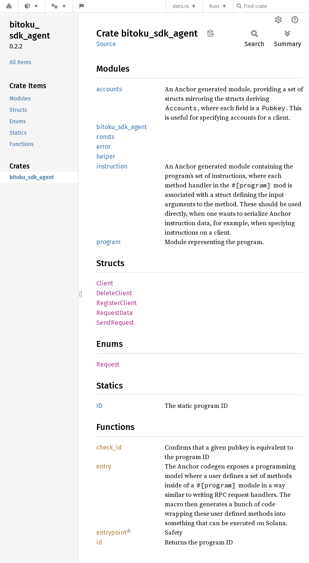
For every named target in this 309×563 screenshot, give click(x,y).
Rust (214, 6)
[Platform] (59, 6)
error (103, 146)
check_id (109, 447)
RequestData (114, 313)
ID (99, 405)
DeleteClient (114, 293)
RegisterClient (116, 303)
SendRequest (115, 322)
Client (104, 283)
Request (108, 364)
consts (105, 137)
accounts (109, 89)
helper (105, 156)
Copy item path (210, 33)
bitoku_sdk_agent (121, 127)
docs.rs (181, 6)
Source (106, 44)
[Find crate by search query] (276, 6)
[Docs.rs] (9, 6)
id (99, 542)
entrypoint (111, 532)
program (108, 242)
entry (103, 466)
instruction (111, 166)
